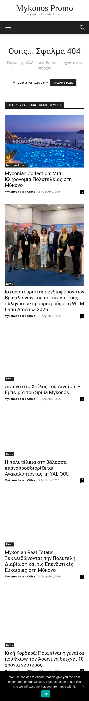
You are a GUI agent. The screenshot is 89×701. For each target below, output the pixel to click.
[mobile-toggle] (8, 27)
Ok (46, 694)
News (9, 283)
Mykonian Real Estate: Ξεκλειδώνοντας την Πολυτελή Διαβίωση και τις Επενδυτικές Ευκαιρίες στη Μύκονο (40, 561)
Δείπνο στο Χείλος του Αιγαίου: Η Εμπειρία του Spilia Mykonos (43, 389)
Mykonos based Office (20, 191)
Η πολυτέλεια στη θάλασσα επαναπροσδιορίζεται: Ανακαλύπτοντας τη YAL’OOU (37, 468)
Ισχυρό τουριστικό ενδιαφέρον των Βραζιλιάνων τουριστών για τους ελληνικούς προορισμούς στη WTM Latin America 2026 (44, 300)
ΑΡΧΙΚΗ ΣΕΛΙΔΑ (63, 82)
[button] (82, 27)
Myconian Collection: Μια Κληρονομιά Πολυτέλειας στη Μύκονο (38, 179)
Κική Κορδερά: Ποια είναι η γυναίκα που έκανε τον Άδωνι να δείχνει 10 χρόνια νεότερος (44, 659)
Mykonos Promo (16, 165)
